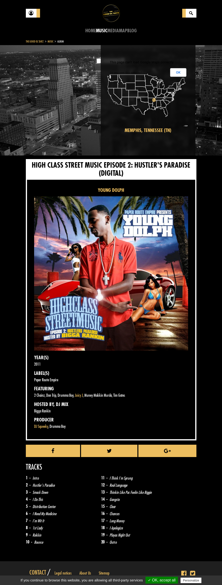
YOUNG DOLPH (111, 190)
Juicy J (79, 395)
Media (113, 30)
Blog (132, 30)
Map (123, 30)
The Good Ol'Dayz (35, 41)
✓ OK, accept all (162, 580)
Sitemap (104, 573)
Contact (37, 573)
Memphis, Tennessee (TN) (148, 130)
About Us (85, 573)
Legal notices (63, 573)
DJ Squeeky (41, 427)
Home (90, 30)
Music (101, 30)
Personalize (191, 580)
